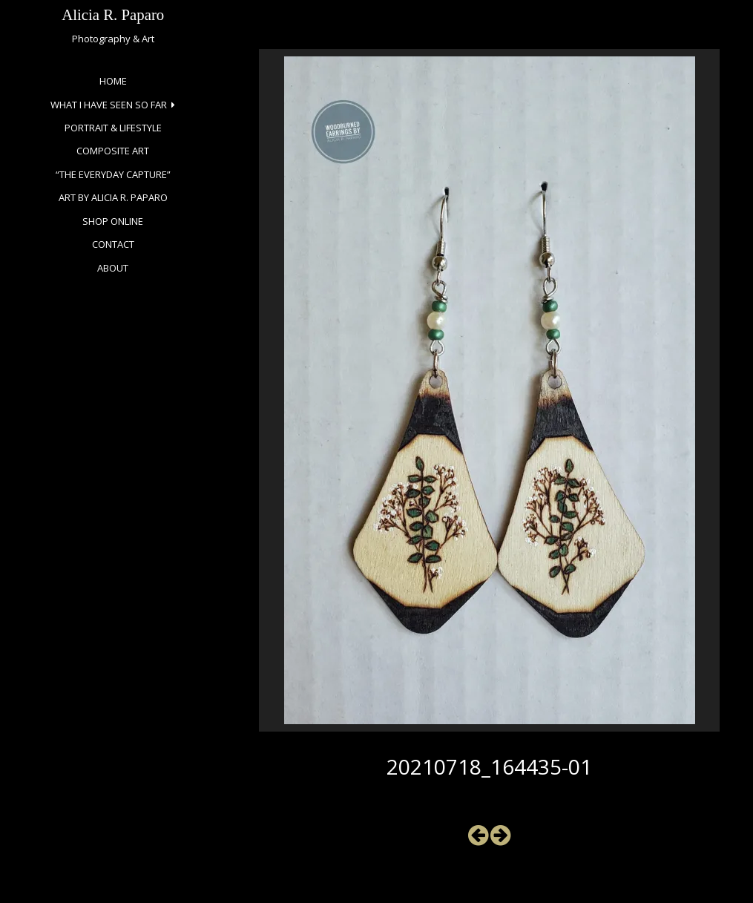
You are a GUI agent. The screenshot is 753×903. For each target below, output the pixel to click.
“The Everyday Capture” (113, 174)
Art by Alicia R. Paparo (113, 197)
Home (113, 81)
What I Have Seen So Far (108, 104)
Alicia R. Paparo (113, 14)
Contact (113, 244)
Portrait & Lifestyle (113, 127)
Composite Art (112, 150)
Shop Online (112, 221)
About (112, 268)
